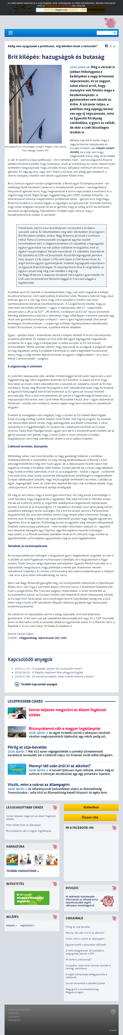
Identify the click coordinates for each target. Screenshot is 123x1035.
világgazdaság (28, 637)
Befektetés (15, 884)
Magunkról (13, 1013)
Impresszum (14, 1016)
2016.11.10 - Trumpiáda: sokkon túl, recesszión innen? (48, 668)
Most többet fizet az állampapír (23, 825)
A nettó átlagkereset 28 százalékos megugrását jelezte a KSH (85, 952)
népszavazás (46, 637)
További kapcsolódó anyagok (39, 684)
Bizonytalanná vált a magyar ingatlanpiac (28, 830)
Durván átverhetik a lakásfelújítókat (85, 983)
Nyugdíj (72, 888)
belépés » (11, 925)
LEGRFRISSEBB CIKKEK (25, 701)
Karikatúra (15, 847)
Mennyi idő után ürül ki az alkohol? (85, 932)
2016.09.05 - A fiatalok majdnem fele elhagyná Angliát (49, 672)
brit (57, 637)
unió (63, 637)
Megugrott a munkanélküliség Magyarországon (82, 991)
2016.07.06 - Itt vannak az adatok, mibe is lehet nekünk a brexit (54, 676)
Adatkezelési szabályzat (19, 1009)
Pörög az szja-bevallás (78, 926)
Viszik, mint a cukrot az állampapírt (85, 938)
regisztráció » (27, 925)
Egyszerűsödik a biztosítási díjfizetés (86, 944)
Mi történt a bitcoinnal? (79, 959)
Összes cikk (90, 817)
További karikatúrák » (22, 871)
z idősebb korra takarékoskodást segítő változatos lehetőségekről (82, 902)
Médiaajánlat (14, 1020)
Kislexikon (91, 807)
